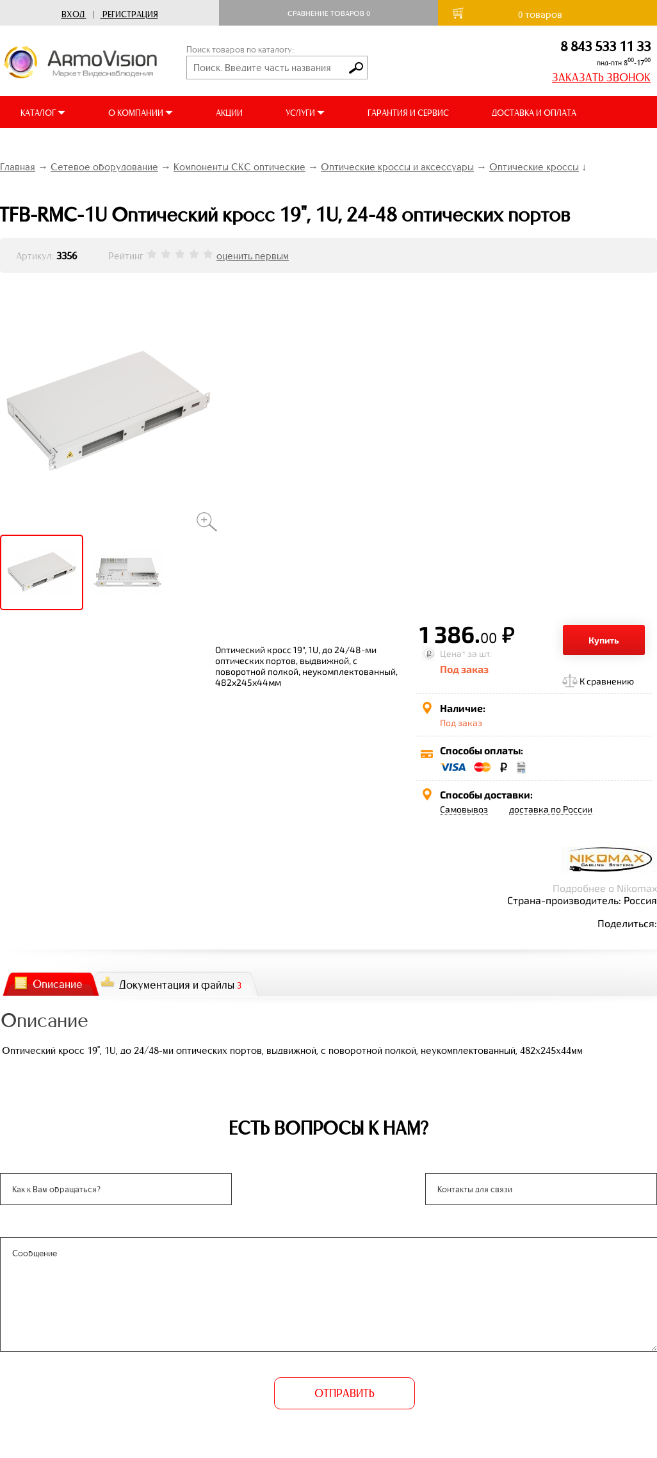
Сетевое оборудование (104, 167)
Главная (17, 167)
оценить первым (252, 256)
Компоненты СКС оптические (239, 167)
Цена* (453, 653)
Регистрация (130, 14)
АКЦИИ (229, 113)
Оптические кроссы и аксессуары (397, 167)
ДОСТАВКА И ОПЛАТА (534, 113)
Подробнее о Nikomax (605, 888)
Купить (603, 640)
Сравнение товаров (329, 13)
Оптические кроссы (534, 167)
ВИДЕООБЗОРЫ (50, 145)
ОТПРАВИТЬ (344, 1393)
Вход (73, 14)
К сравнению (607, 681)
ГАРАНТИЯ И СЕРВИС (408, 113)
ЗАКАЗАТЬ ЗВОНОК (601, 77)
